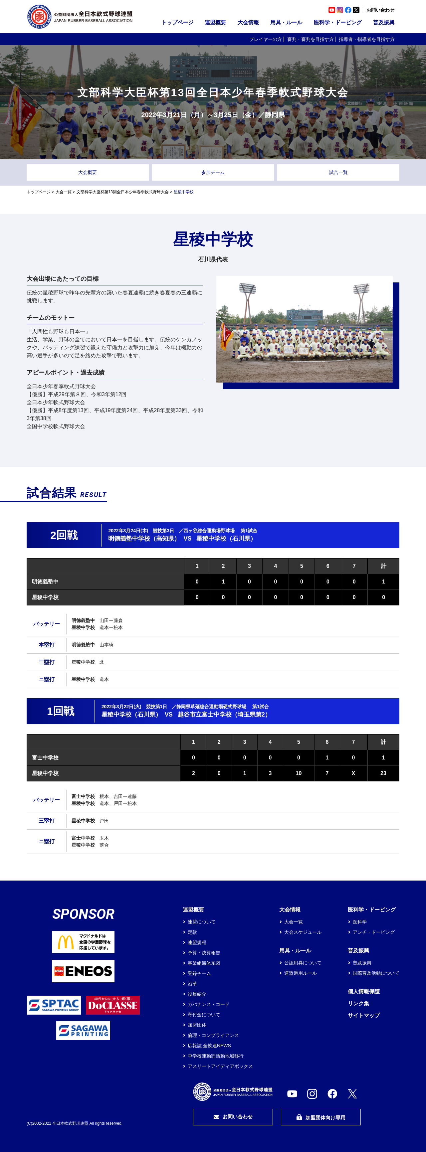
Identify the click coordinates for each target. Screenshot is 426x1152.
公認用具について (302, 962)
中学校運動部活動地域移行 (216, 1056)
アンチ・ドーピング (374, 932)
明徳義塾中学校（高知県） (144, 538)
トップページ (177, 22)
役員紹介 (197, 994)
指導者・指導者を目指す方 (367, 39)
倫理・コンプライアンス (213, 1035)
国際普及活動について (376, 973)
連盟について (202, 921)
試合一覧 (338, 172)
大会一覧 (64, 192)
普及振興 (383, 22)
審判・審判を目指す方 (310, 39)
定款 (192, 932)
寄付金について (204, 1014)
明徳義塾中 (45, 581)
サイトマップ (364, 1015)
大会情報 (248, 22)
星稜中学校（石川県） (226, 538)
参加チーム (213, 172)
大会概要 (87, 172)
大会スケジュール (302, 932)
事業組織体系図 (204, 963)
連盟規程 (197, 942)
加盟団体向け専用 (320, 1117)
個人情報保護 (364, 991)
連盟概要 (215, 22)
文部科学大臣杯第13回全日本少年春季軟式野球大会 (123, 192)
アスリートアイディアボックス (220, 1066)
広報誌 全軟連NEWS (209, 1045)
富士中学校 (45, 757)
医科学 (360, 921)
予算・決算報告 (204, 952)
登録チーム (199, 973)
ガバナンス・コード (209, 1004)
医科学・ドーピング (338, 22)
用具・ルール (286, 22)
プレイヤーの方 (265, 39)
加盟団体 (197, 1025)
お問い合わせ (380, 10)
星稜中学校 (45, 597)
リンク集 (358, 1003)
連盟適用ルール (300, 973)
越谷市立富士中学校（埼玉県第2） (224, 714)
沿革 (192, 983)
